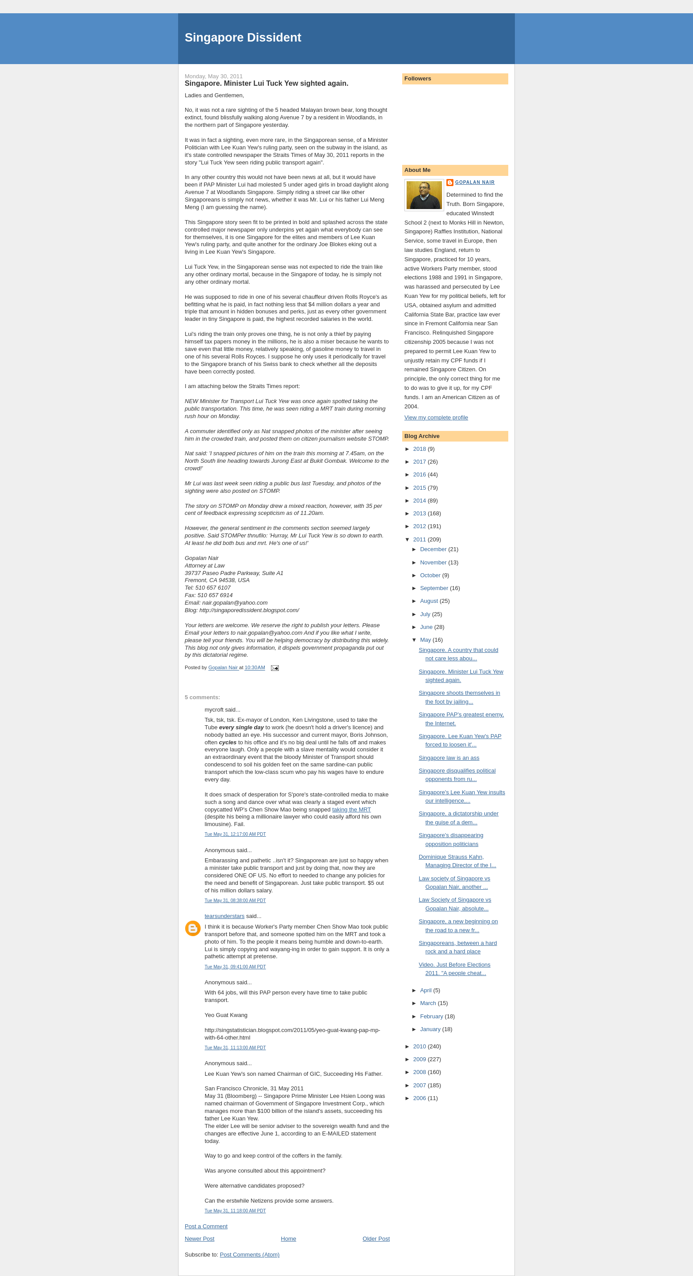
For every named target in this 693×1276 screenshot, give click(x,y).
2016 (420, 474)
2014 (420, 500)
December (434, 549)
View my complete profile (436, 417)
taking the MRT (351, 809)
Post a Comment (206, 1226)
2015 (420, 487)
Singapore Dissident (243, 37)
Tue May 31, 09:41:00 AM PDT (235, 966)
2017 (420, 461)
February (432, 1016)
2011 (420, 539)
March (429, 1003)
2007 (420, 1085)
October (431, 575)
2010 (420, 1046)
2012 (420, 526)
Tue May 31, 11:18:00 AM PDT (235, 1210)
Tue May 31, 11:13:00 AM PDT (235, 1047)
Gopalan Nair (475, 182)
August (430, 601)
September (435, 588)
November (434, 562)
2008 (420, 1072)
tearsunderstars (224, 916)
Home (289, 1238)
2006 (420, 1098)
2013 (420, 513)
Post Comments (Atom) (250, 1254)
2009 (420, 1059)
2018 (420, 449)
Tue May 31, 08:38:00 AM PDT (235, 900)
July (426, 614)
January (431, 1029)
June (427, 627)
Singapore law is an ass (449, 757)
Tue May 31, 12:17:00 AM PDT (235, 834)
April (427, 990)
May (426, 639)
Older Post (376, 1238)
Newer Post (199, 1238)
